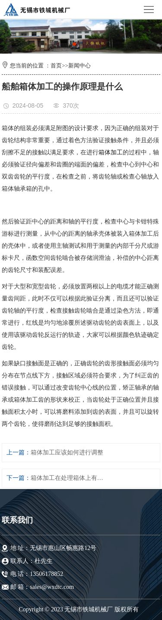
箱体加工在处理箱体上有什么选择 (68, 478)
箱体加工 (110, 152)
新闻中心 (79, 65)
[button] (74, 44)
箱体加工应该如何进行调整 (67, 452)
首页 (56, 65)
